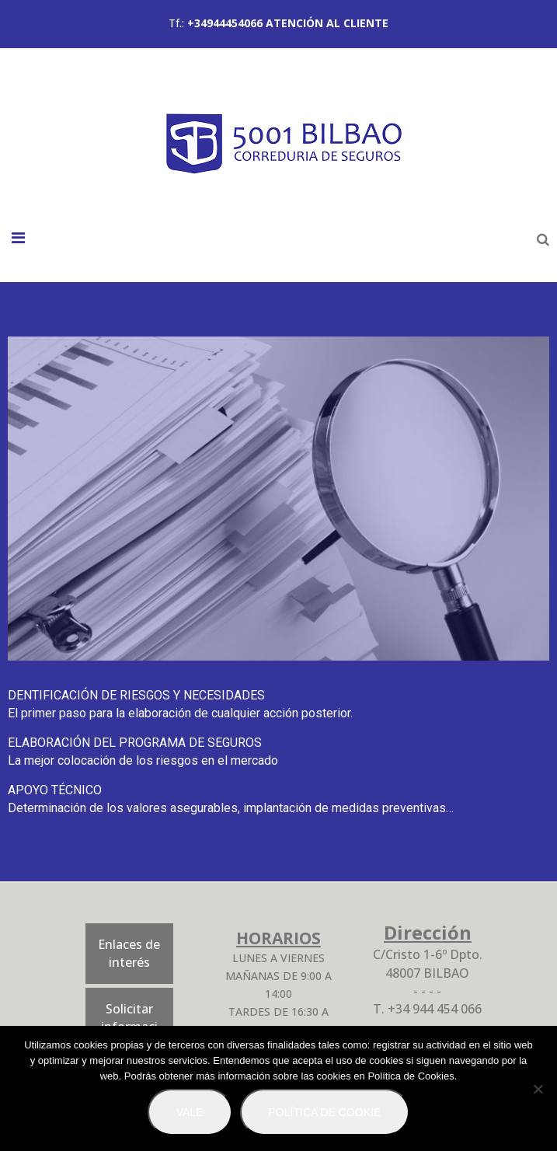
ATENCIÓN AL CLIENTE (327, 23)
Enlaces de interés (129, 953)
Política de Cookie (325, 1112)
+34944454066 (225, 23)
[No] (537, 1089)
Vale (190, 1112)
